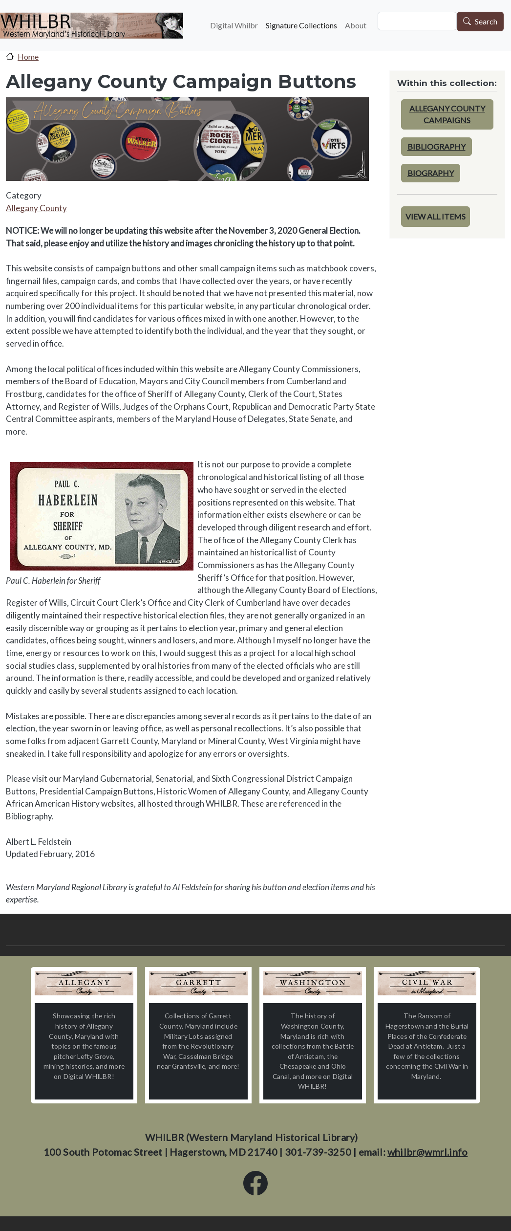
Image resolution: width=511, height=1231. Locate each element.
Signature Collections (301, 25)
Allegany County (36, 208)
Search (486, 21)
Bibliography (436, 146)
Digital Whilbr (234, 25)
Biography (430, 172)
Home (28, 56)
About (355, 25)
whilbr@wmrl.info (427, 1152)
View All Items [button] (435, 216)
